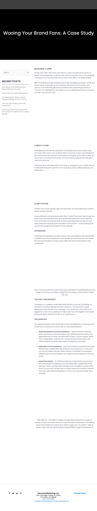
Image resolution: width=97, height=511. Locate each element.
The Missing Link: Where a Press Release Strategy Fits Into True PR (14, 98)
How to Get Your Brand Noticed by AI (15, 93)
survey (65, 90)
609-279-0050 (48, 499)
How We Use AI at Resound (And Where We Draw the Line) (14, 88)
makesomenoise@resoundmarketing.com (51, 501)
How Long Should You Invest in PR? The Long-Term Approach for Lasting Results (15, 112)
